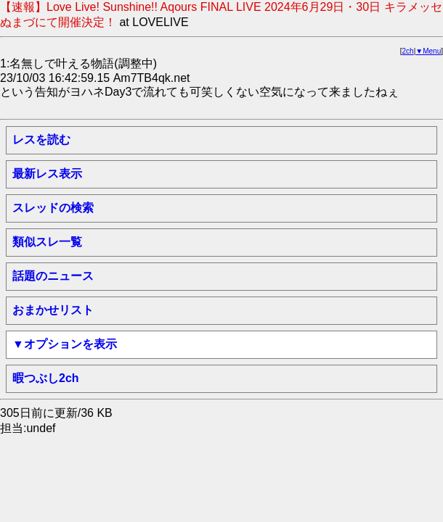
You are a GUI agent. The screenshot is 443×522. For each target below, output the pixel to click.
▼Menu (428, 51)
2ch (408, 51)
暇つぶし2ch (45, 378)
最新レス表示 (47, 173)
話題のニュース (53, 276)
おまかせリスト (53, 310)
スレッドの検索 (53, 208)
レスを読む (41, 139)
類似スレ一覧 (47, 242)
